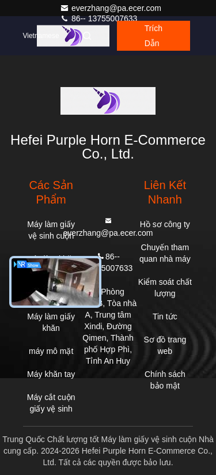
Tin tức (165, 316)
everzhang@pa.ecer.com (110, 8)
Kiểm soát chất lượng (165, 287)
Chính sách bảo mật (165, 380)
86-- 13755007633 (98, 18)
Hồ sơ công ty (165, 224)
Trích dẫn (153, 36)
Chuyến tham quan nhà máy (165, 253)
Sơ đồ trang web (164, 345)
